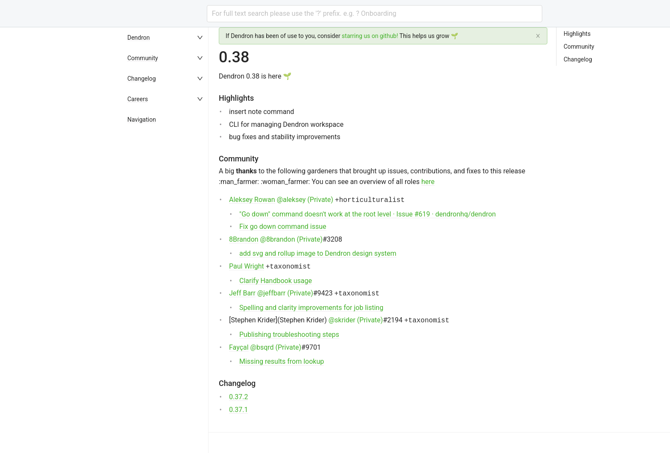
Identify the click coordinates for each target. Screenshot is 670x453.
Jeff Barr (242, 293)
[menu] (166, 240)
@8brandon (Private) (291, 239)
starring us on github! (370, 35)
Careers (137, 99)
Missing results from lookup (281, 361)
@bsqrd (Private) (275, 347)
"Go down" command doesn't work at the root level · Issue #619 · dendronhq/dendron (367, 214)
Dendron (138, 37)
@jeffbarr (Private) (285, 293)
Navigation (141, 119)
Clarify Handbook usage (275, 281)
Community (142, 58)
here (428, 182)
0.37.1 (238, 410)
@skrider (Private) (356, 320)
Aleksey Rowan (252, 200)
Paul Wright (246, 266)
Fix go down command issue (282, 226)
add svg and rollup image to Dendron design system (318, 253)
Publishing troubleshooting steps (289, 334)
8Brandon (244, 239)
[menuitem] (166, 37)
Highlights (577, 33)
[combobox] (374, 14)
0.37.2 (238, 397)
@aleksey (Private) (305, 200)
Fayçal (239, 347)
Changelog (141, 78)
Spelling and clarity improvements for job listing (311, 308)
